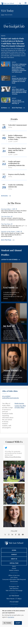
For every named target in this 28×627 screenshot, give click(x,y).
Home (2, 14)
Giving (14, 550)
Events (14, 568)
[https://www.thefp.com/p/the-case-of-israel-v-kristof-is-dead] (14, 218)
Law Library (14, 577)
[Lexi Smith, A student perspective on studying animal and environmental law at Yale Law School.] (14, 282)
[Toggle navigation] (25, 3)
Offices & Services (14, 575)
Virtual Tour (14, 563)
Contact (14, 554)
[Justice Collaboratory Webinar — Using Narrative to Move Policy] (14, 139)
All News (4, 108)
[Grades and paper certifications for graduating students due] (14, 165)
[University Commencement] (14, 127)
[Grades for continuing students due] (14, 187)
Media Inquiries (19, 403)
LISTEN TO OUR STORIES (9, 259)
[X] (5, 535)
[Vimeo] (19, 535)
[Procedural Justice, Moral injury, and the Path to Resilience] (14, 152)
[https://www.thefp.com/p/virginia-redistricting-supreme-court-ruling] (14, 226)
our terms (11, 617)
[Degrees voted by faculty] (14, 176)
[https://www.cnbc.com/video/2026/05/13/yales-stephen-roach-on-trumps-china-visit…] (14, 234)
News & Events (8, 14)
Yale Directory (14, 588)
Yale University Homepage (14, 590)
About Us (14, 559)
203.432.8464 (6, 396)
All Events (4, 196)
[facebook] (15, 535)
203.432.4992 (14, 601)
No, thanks (7, 623)
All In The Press (17, 108)
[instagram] (8, 535)
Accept (18, 623)
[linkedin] (12, 535)
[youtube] (23, 535)
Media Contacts (14, 570)
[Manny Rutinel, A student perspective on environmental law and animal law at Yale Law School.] (14, 363)
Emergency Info (14, 586)
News (14, 566)
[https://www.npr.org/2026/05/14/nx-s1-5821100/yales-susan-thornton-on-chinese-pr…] (14, 211)
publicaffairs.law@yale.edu (10, 398)
